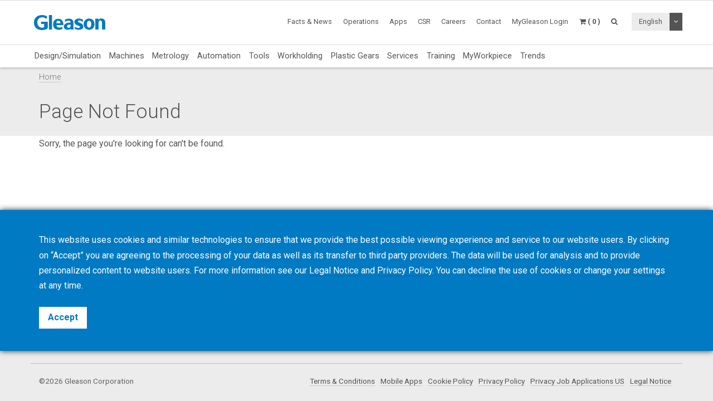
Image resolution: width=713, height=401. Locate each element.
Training (441, 56)
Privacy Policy (501, 380)
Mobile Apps (401, 380)
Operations (361, 21)
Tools (259, 56)
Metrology (170, 56)
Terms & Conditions (342, 380)
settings (649, 270)
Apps (398, 21)
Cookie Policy (450, 380)
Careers (453, 21)
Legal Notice (650, 380)
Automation (219, 56)
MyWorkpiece (487, 56)
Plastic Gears (355, 56)
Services (402, 56)
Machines (126, 56)
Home (50, 77)
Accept (63, 317)
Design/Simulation (68, 56)
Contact (488, 21)
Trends (532, 56)
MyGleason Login (540, 21)
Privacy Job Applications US (577, 380)
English (650, 21)
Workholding (300, 56)
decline (482, 270)
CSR (424, 21)
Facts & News (309, 21)
